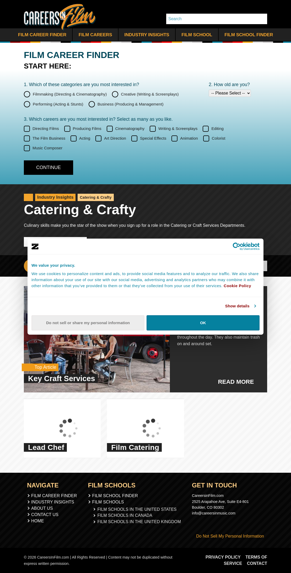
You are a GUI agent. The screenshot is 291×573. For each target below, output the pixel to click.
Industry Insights (146, 34)
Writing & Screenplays (177, 128)
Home (37, 521)
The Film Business (49, 138)
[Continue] (48, 167)
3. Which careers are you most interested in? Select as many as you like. (98, 119)
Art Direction (115, 138)
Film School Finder (248, 34)
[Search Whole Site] (261, 19)
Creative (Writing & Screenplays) (150, 94)
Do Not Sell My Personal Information (228, 536)
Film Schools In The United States (137, 509)
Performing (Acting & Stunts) (58, 104)
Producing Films (87, 128)
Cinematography (130, 128)
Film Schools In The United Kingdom (139, 520)
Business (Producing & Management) (131, 104)
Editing (217, 128)
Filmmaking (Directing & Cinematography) (70, 94)
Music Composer (47, 148)
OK (203, 322)
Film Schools (111, 502)
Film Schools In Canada (126, 515)
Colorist (218, 138)
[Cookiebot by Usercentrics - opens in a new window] (237, 246)
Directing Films (46, 128)
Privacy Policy (224, 557)
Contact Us (44, 514)
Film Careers (95, 34)
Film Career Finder (42, 34)
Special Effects (153, 138)
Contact (257, 563)
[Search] (211, 19)
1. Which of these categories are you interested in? (81, 84)
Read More (239, 382)
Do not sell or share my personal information (88, 322)
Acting (84, 138)
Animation (189, 138)
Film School (196, 34)
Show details (237, 306)
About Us (42, 508)
